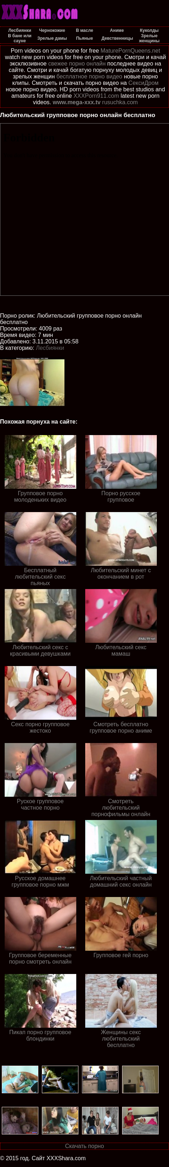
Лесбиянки (50, 348)
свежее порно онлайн (77, 64)
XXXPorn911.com (96, 96)
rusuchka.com (120, 102)
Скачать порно (84, 1146)
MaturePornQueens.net (130, 51)
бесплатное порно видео (89, 76)
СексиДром (144, 83)
